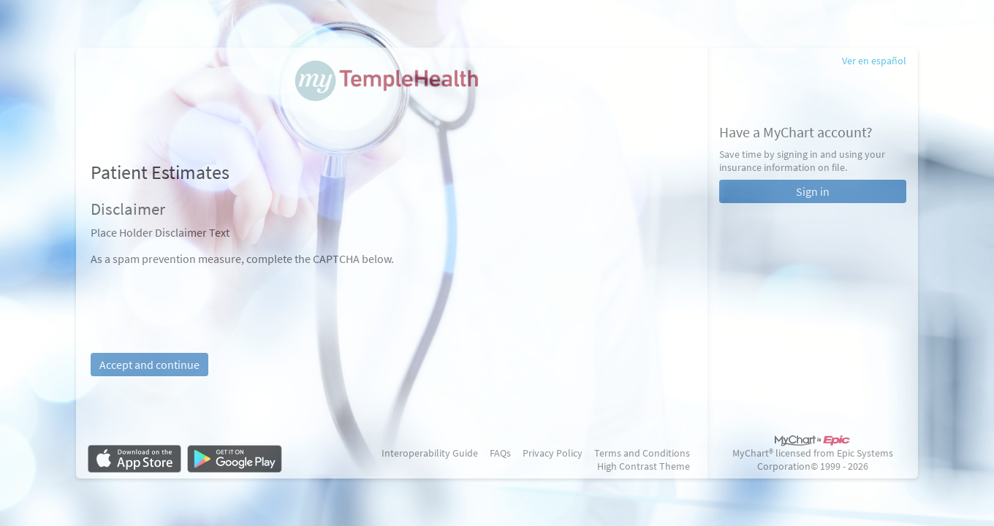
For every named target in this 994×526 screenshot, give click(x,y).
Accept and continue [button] (149, 364)
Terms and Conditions (642, 453)
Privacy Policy (553, 453)
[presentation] (202, 294)
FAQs (500, 453)
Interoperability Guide (430, 453)
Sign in (813, 191)
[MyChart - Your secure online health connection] (391, 88)
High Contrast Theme (643, 466)
